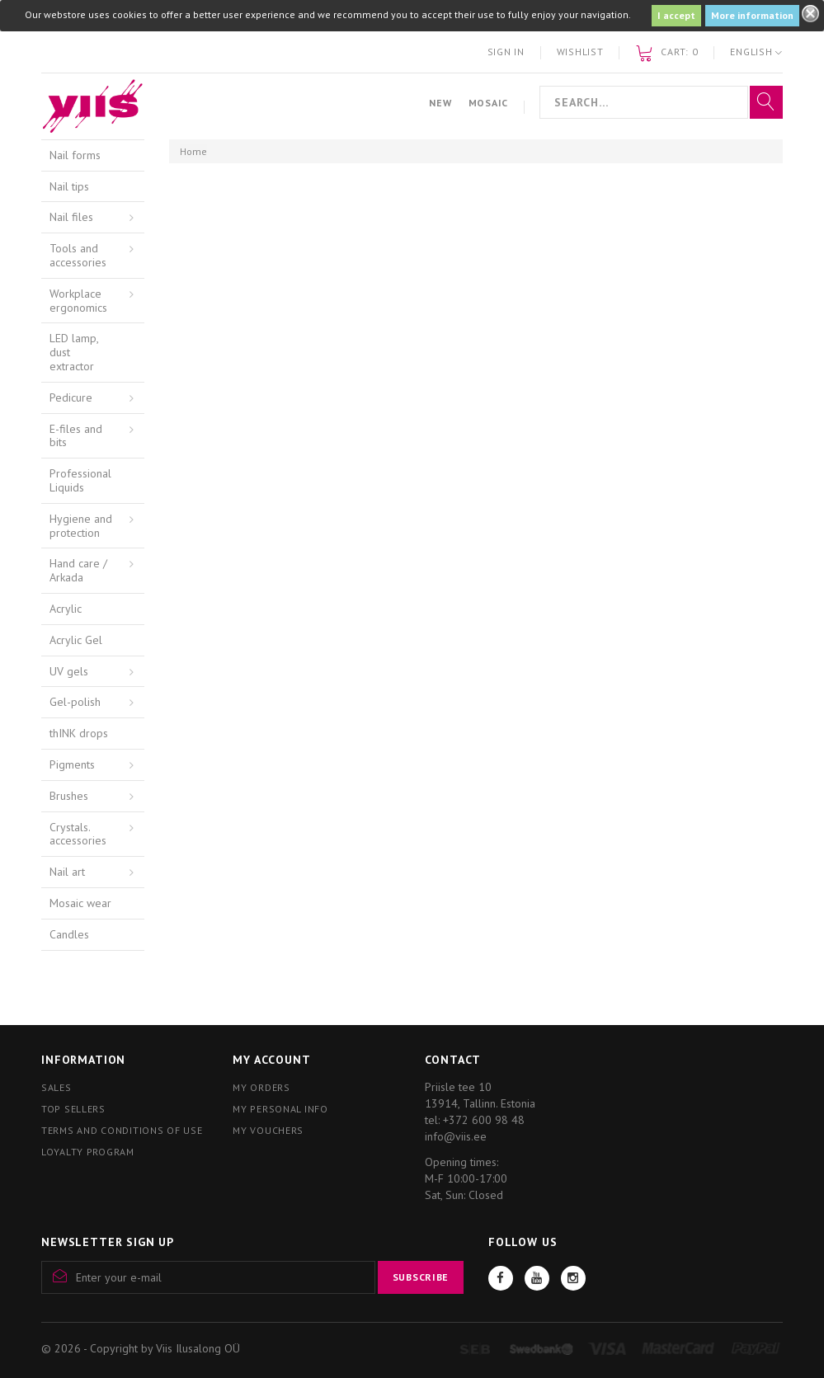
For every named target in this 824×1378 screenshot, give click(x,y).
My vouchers (268, 1130)
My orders (261, 1087)
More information (752, 15)
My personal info (280, 1109)
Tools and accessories (77, 255)
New (440, 102)
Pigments (72, 764)
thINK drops (78, 733)
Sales (56, 1087)
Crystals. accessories (77, 834)
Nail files (71, 216)
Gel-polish (75, 701)
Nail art (67, 871)
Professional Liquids (80, 480)
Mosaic (488, 102)
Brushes (68, 795)
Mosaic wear (80, 903)
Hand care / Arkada (78, 570)
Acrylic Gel (75, 640)
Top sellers (73, 1109)
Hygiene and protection (80, 525)
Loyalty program (87, 1151)
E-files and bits (75, 435)
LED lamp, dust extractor (74, 352)
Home (193, 151)
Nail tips (69, 186)
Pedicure (70, 397)
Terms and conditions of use (121, 1130)
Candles (69, 934)
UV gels (68, 671)
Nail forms (75, 155)
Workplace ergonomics (78, 300)
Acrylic (65, 608)
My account (271, 1059)
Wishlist (580, 51)
